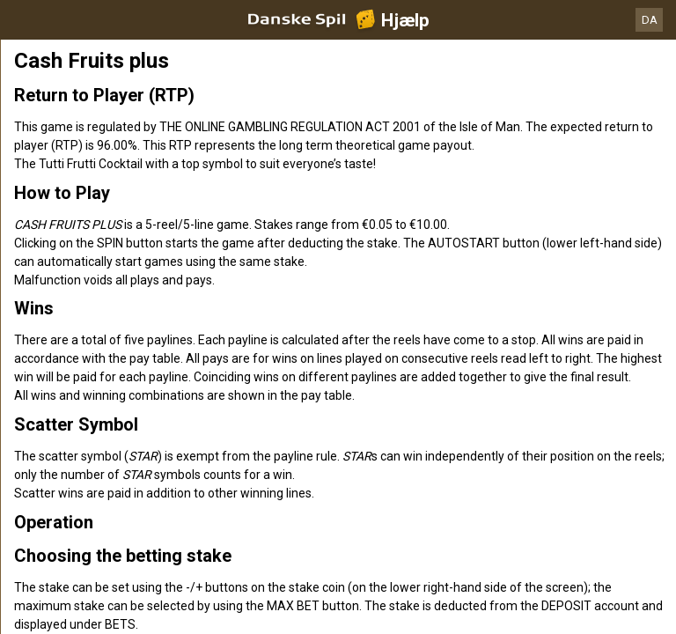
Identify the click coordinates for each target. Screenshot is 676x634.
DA (650, 19)
